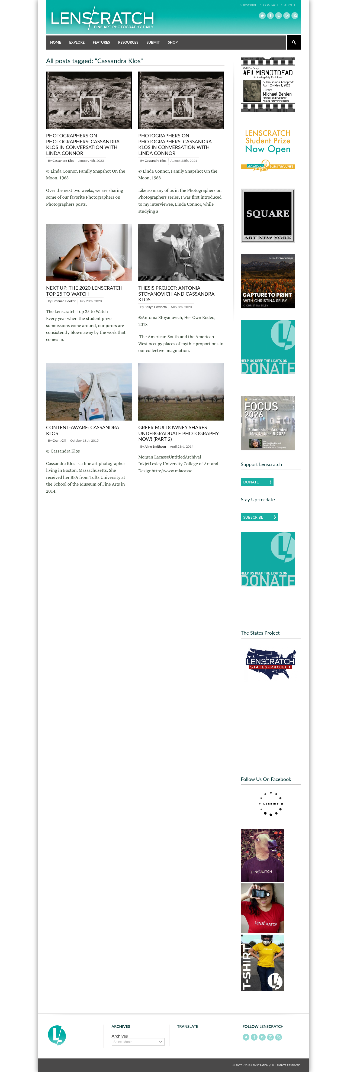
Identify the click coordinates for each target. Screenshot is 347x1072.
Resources (128, 42)
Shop (173, 42)
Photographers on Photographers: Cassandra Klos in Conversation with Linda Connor (83, 144)
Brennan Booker (64, 301)
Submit (153, 42)
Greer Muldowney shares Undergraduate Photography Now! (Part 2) (178, 433)
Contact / (272, 5)
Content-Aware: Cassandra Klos (82, 430)
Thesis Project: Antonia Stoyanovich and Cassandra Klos (176, 293)
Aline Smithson (155, 446)
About (289, 5)
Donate (251, 482)
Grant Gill (59, 440)
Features (101, 42)
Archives (120, 1035)
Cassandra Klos (63, 161)
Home (55, 42)
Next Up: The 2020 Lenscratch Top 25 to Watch (84, 291)
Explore (77, 42)
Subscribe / (250, 5)
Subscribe (253, 517)
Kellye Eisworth (156, 307)
